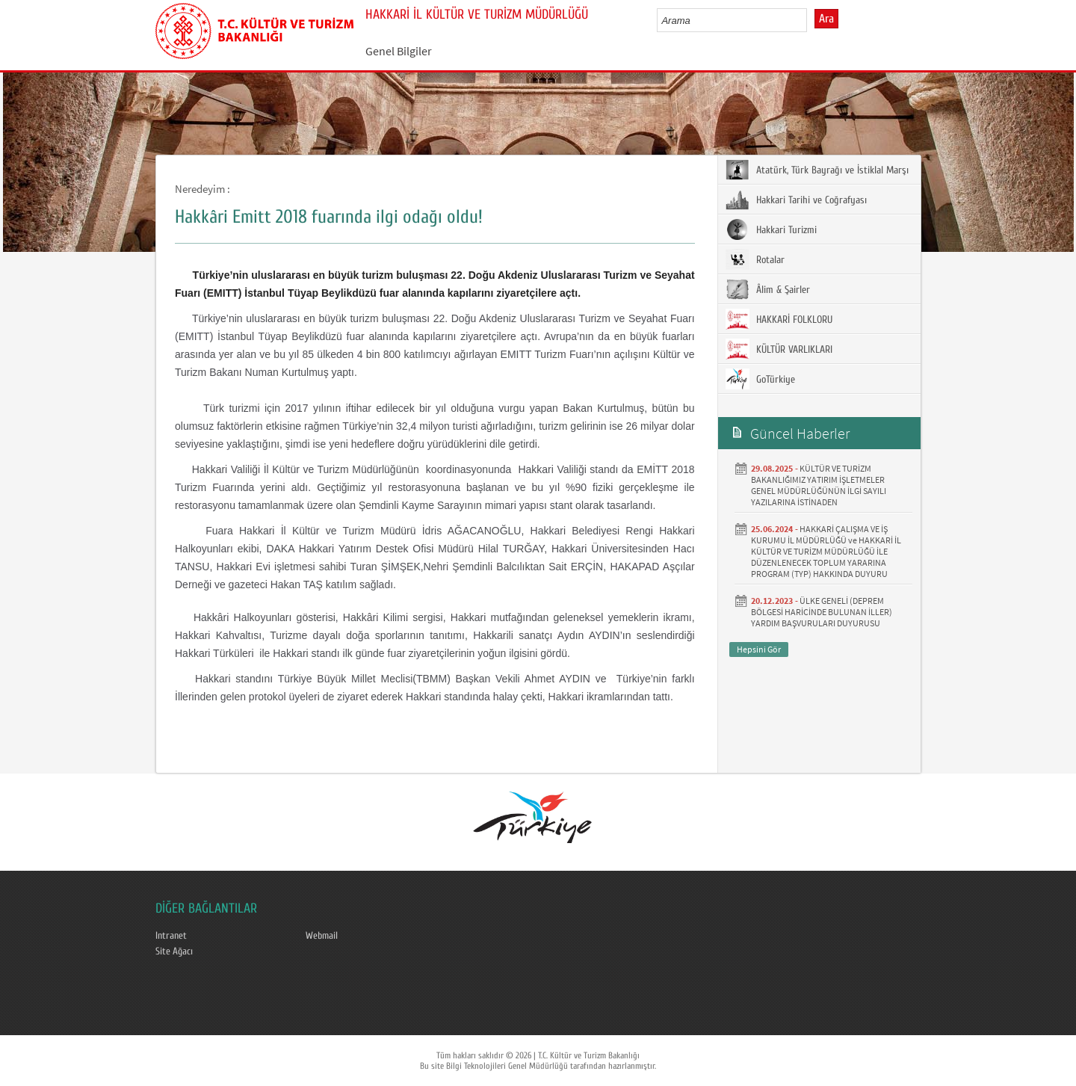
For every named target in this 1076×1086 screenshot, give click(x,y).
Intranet (171, 936)
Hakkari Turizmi (771, 229)
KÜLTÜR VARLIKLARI (779, 349)
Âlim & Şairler (768, 289)
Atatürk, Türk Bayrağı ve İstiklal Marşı (817, 169)
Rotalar (755, 259)
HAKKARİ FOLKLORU (779, 319)
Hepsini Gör (759, 649)
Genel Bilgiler (398, 50)
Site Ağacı (174, 951)
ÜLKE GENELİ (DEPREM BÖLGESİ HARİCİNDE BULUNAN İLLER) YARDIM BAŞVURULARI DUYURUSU (821, 612)
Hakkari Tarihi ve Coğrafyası (796, 199)
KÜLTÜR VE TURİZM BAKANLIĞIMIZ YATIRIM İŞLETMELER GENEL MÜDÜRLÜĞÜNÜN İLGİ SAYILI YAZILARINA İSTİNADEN (818, 485)
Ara (826, 18)
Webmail (322, 936)
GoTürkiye (760, 378)
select (811, 20)
